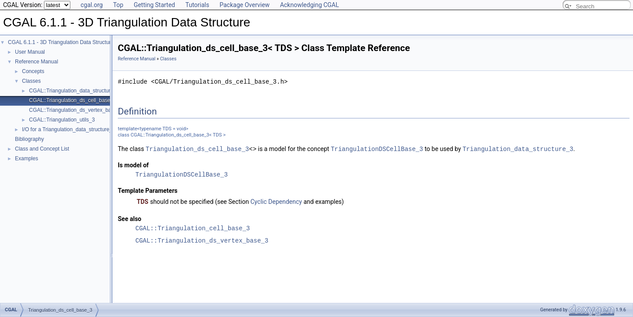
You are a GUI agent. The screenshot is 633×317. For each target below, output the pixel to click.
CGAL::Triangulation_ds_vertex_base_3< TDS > (85, 110)
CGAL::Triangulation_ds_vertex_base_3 (201, 240)
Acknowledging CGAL (309, 4)
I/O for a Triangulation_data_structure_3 (68, 129)
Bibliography (29, 139)
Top (118, 4)
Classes (31, 81)
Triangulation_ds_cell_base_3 (197, 148)
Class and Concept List (42, 149)
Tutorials (197, 4)
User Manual (30, 52)
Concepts (33, 71)
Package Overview (244, 4)
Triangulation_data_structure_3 (517, 148)
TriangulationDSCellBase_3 (377, 148)
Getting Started (154, 4)
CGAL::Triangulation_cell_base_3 (192, 228)
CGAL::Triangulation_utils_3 (62, 120)
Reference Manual (36, 62)
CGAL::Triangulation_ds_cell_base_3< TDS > (82, 100)
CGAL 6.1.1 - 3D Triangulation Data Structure (61, 42)
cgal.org (91, 4)
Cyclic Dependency (276, 201)
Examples (26, 158)
